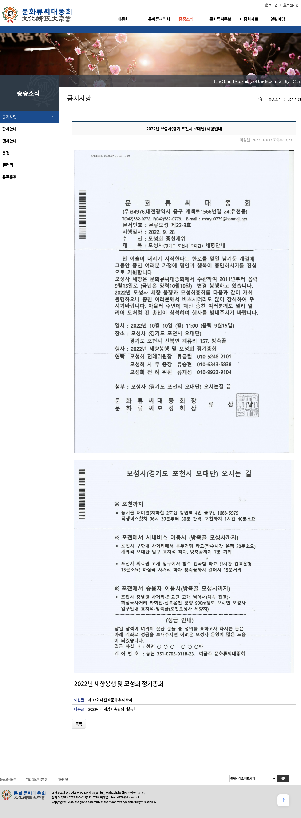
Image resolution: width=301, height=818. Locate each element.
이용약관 (62, 779)
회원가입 (291, 4)
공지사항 (9, 117)
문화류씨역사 (159, 18)
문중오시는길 (8, 779)
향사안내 (9, 129)
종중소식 (186, 18)
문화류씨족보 (220, 18)
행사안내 (9, 141)
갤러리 (7, 165)
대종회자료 (249, 18)
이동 (283, 778)
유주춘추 (9, 177)
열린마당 (277, 18)
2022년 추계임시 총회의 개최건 (111, 709)
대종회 (123, 18)
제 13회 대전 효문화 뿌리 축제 (110, 700)
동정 (5, 153)
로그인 (271, 4)
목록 (78, 724)
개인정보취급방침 (37, 779)
